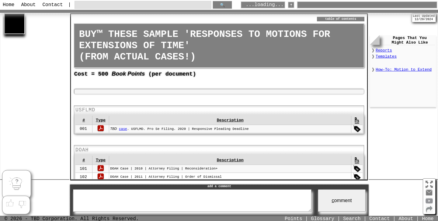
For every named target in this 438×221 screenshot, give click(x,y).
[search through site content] (143, 5)
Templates (386, 56)
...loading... (265, 5)
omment (342, 200)
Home (8, 5)
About (28, 5)
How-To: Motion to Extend (404, 69)
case (123, 129)
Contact (52, 5)
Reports (384, 50)
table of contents (340, 19)
